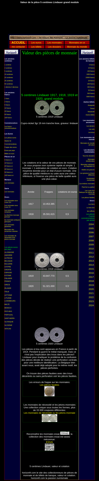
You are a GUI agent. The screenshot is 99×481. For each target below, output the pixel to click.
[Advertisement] (49, 18)
